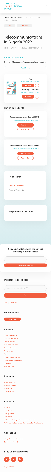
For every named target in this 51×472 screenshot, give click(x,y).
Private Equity (9, 366)
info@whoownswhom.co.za (14, 439)
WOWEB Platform (10, 382)
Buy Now (28, 85)
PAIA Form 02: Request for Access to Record (19, 420)
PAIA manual (8, 417)
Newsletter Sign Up (25, 265)
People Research (10, 342)
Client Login (12, 319)
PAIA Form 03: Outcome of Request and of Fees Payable (23, 423)
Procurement (8, 351)
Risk (5, 354)
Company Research (11, 339)
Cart (9, 26)
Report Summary (16, 186)
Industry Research (10, 335)
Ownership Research (11, 345)
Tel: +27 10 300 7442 (11, 442)
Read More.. (25, 68)
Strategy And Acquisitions (13, 360)
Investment (8, 363)
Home (6, 18)
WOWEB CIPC (8, 389)
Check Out (13, 303)
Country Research (10, 348)
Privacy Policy (9, 414)
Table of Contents (16, 190)
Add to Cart (25, 129)
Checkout (24, 26)
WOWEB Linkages (10, 385)
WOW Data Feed (9, 392)
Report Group (16, 18)
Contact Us (8, 410)
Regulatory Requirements (13, 357)
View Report (25, 125)
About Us (7, 407)
